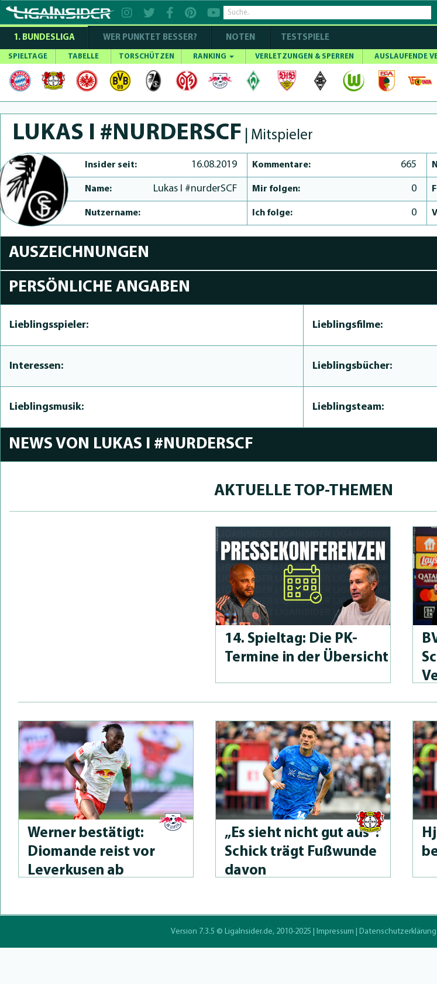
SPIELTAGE (27, 56)
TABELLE (83, 56)
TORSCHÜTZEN (146, 56)
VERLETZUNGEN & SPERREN (304, 56)
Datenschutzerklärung (397, 931)
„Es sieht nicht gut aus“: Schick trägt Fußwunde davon (302, 852)
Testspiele (304, 37)
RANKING (213, 56)
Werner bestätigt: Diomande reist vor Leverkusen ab (91, 852)
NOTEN (240, 37)
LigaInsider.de (249, 931)
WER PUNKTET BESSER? (150, 37)
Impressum (335, 931)
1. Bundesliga (44, 37)
